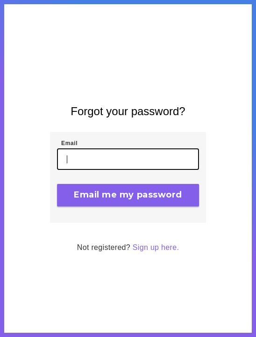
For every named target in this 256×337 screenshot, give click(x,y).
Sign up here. (156, 247)
